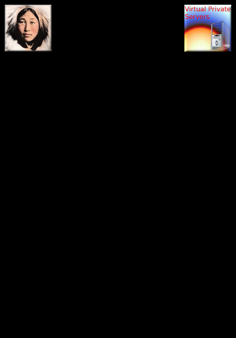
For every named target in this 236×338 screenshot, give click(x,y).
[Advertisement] (118, 26)
